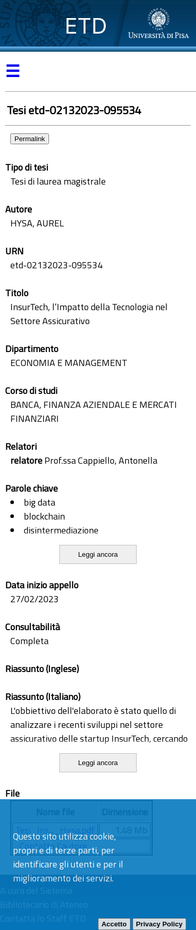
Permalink (29, 139)
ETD (85, 25)
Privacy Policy (159, 924)
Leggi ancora (98, 554)
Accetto (114, 924)
